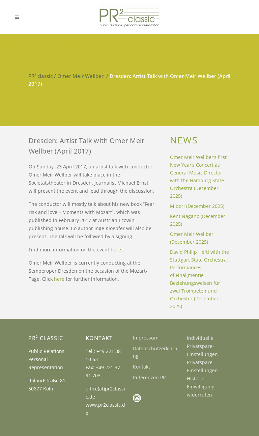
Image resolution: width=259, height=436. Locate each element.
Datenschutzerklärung (155, 352)
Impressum (146, 337)
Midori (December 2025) (197, 206)
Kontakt (141, 366)
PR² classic (40, 76)
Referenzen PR (149, 377)
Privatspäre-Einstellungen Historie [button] (202, 370)
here (116, 249)
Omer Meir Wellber (80, 76)
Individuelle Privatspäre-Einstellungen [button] (202, 346)
